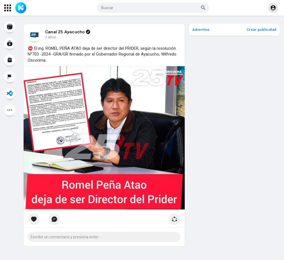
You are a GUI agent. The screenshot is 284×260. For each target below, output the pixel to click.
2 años (50, 37)
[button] (153, 7)
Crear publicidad (262, 30)
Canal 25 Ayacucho (65, 31)
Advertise (201, 30)
